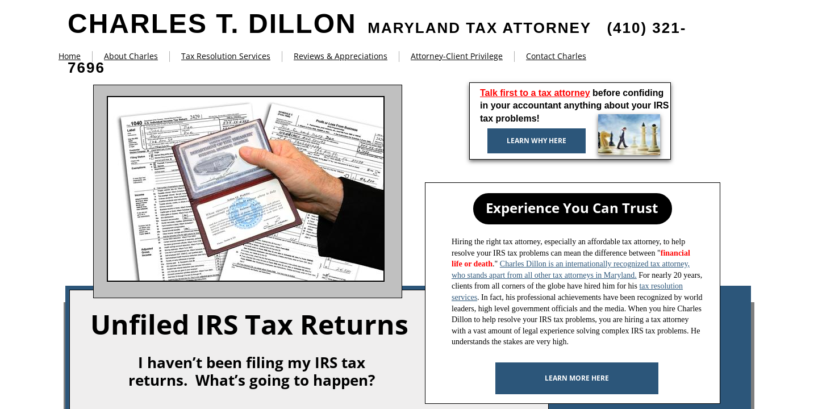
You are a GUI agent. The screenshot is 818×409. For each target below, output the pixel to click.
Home (70, 56)
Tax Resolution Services (225, 56)
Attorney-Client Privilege (457, 56)
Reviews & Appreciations (340, 56)
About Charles (131, 56)
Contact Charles (556, 56)
